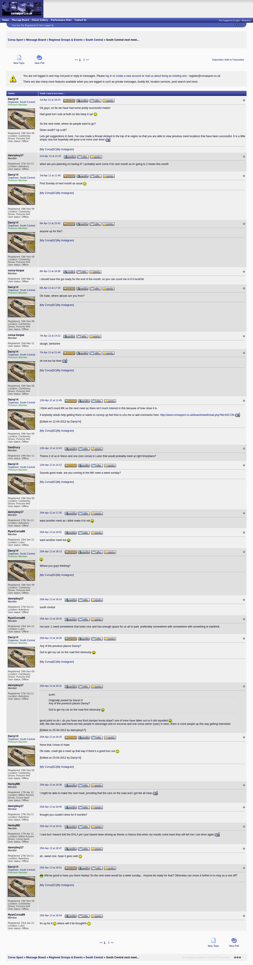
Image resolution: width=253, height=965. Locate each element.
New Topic (19, 61)
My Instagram (65, 149)
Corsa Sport (15, 39)
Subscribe (217, 59)
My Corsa (46, 149)
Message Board (36, 39)
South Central (94, 39)
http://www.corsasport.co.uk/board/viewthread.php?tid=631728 (197, 414)
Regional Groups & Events (65, 39)
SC (54, 149)
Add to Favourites (234, 59)
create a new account (128, 75)
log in (109, 75)
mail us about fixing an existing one (166, 75)
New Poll (39, 61)
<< (76, 59)
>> (87, 59)
